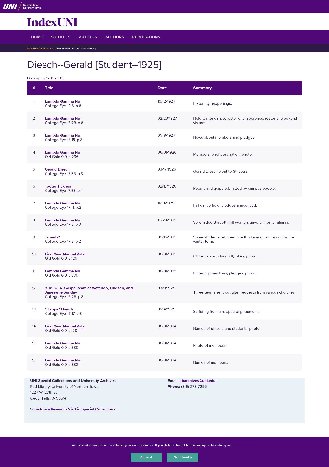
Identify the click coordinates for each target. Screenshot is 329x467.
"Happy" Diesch (59, 309)
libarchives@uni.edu (197, 380)
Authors (114, 37)
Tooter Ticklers (58, 186)
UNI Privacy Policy (244, 444)
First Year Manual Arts (64, 254)
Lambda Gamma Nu (62, 101)
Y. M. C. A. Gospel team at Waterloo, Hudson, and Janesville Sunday (89, 290)
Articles (88, 37)
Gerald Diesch (57, 169)
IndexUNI (52, 21)
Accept (146, 457)
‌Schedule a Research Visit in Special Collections (72, 409)
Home (37, 37)
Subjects (60, 37)
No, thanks (182, 457)
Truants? (52, 237)
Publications (146, 37)
